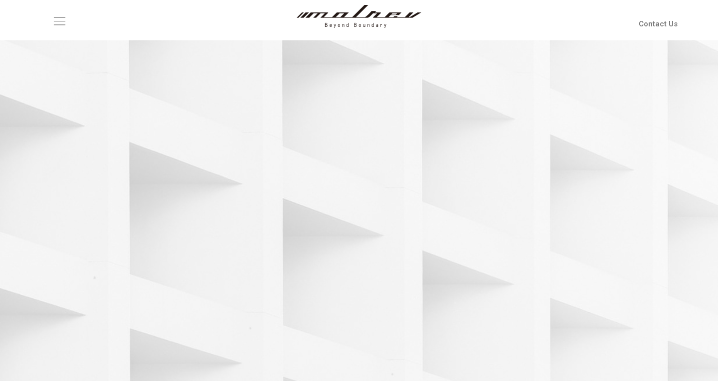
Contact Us (658, 23)
